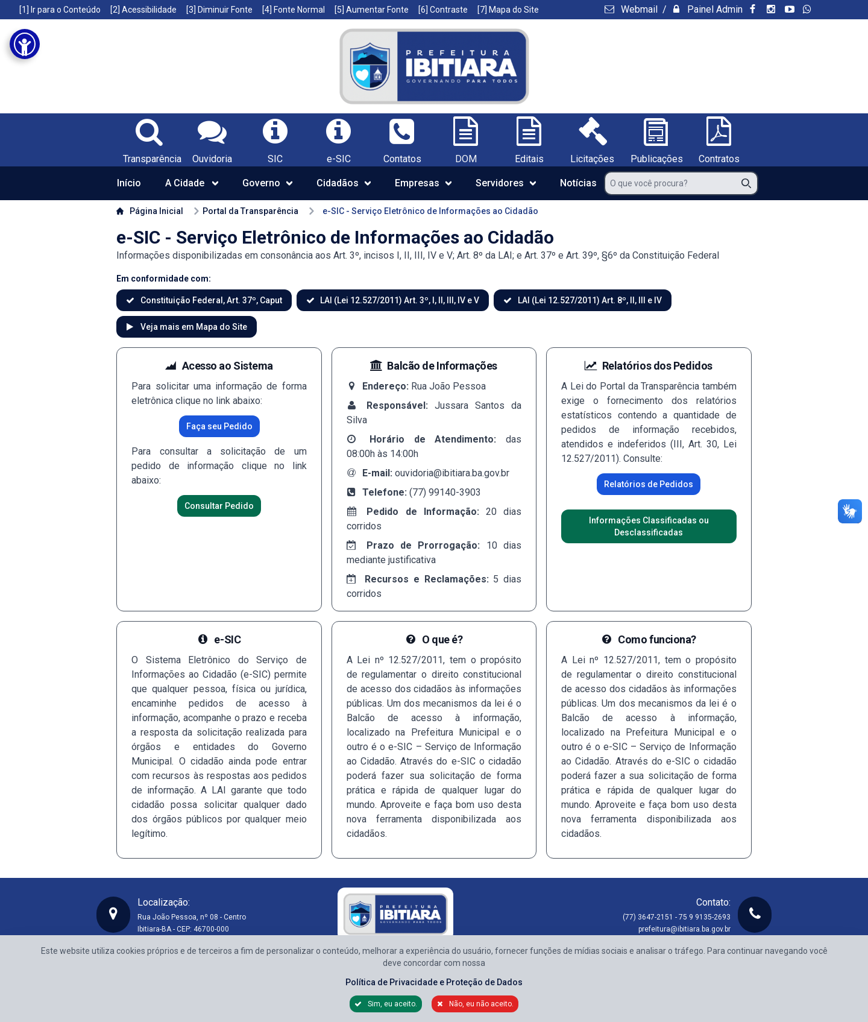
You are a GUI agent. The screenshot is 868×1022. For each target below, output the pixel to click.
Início (129, 183)
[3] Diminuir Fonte (219, 9)
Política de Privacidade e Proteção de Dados (434, 982)
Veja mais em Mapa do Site (193, 327)
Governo (267, 183)
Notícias (578, 183)
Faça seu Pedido (219, 426)
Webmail (638, 9)
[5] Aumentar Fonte (372, 9)
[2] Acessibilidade (143, 9)
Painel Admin (714, 9)
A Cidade (191, 183)
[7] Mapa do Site (508, 9)
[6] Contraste (443, 9)
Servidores (506, 183)
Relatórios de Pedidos (648, 484)
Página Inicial (149, 211)
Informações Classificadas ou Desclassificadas (649, 526)
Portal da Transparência (245, 211)
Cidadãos (343, 183)
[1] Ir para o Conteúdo (60, 9)
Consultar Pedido (219, 506)
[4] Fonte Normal (293, 9)
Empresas (423, 183)
